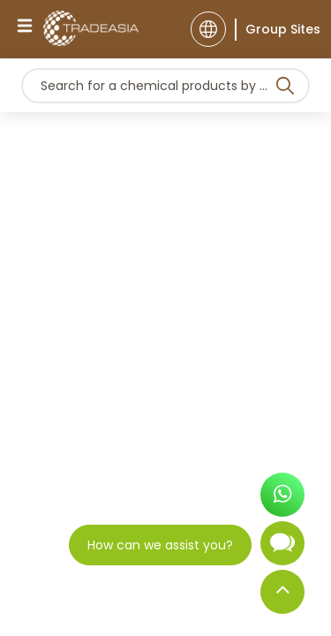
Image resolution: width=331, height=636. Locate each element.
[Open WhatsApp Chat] (282, 500)
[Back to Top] (282, 596)
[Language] (208, 29)
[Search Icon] (285, 89)
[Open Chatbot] (282, 550)
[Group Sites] (277, 30)
